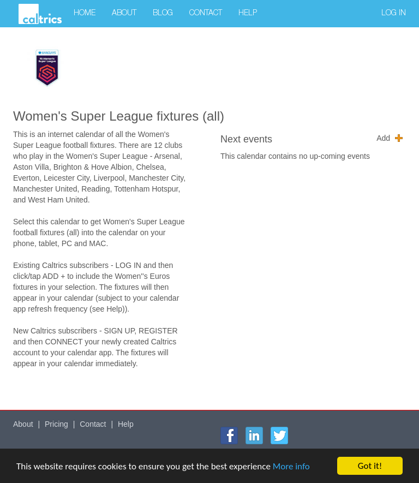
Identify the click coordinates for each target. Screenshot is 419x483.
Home (84, 13)
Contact (205, 13)
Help (247, 13)
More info (291, 467)
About (124, 13)
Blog (163, 13)
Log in (393, 13)
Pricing (56, 424)
